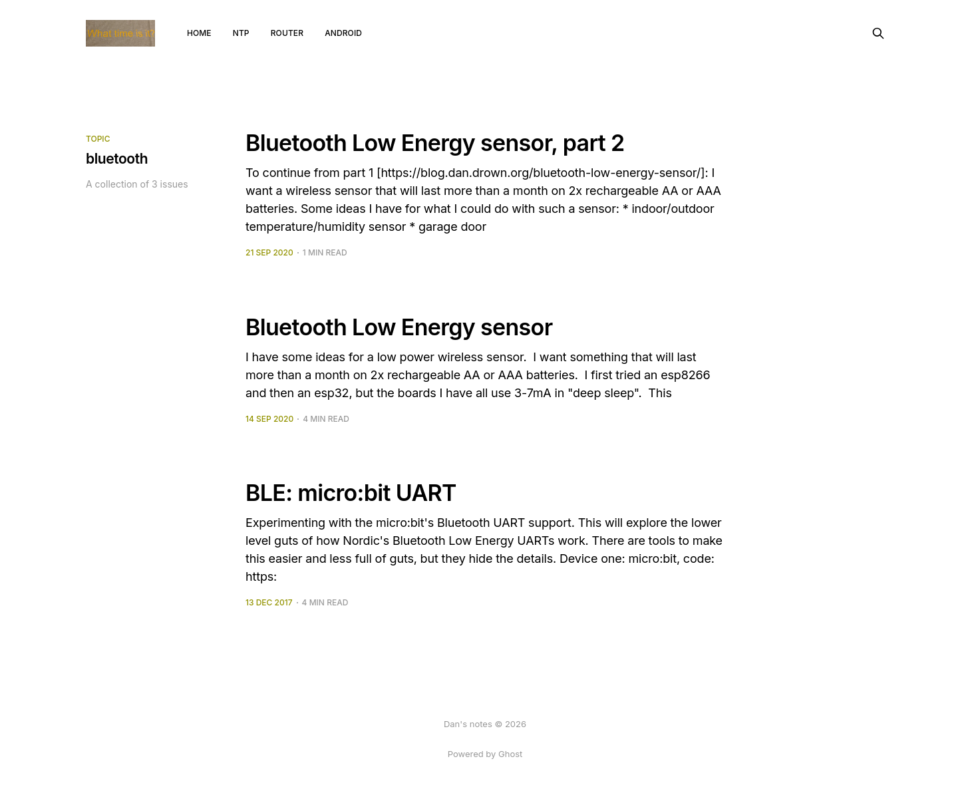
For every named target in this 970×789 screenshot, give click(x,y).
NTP (241, 33)
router (287, 33)
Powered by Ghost (485, 753)
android (343, 33)
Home (199, 33)
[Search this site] (878, 33)
